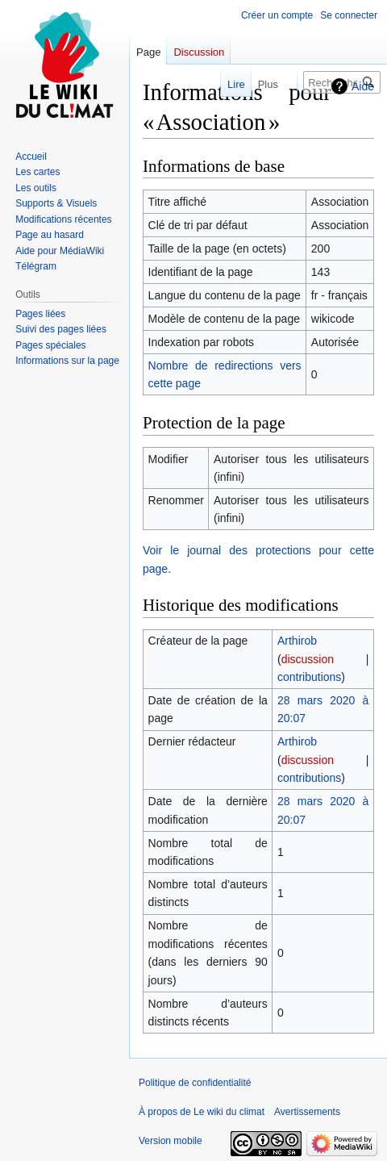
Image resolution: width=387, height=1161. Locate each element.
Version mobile (170, 1140)
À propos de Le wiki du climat (201, 1111)
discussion (307, 659)
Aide (363, 86)
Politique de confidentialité (195, 1082)
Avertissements (307, 1111)
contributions (309, 676)
